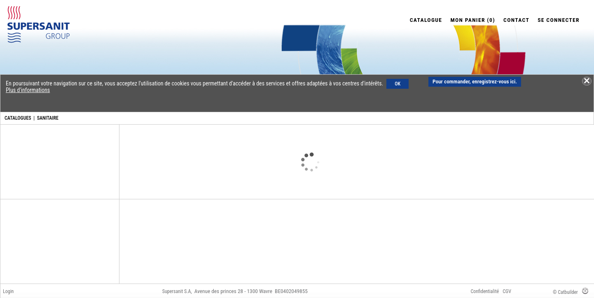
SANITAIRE (47, 118)
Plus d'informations (28, 90)
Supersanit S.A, (177, 291)
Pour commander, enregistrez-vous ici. (475, 81)
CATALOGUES (18, 118)
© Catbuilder (565, 292)
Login (8, 291)
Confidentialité (484, 291)
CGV (507, 291)
